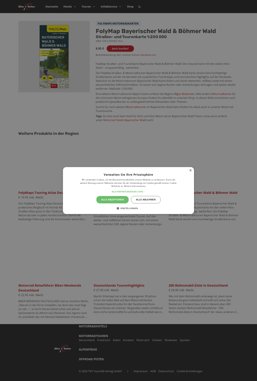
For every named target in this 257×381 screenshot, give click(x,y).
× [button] (190, 170)
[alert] (128, 190)
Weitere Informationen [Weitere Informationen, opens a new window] (135, 186)
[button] (129, 191)
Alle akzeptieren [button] (112, 199)
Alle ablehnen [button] (146, 199)
